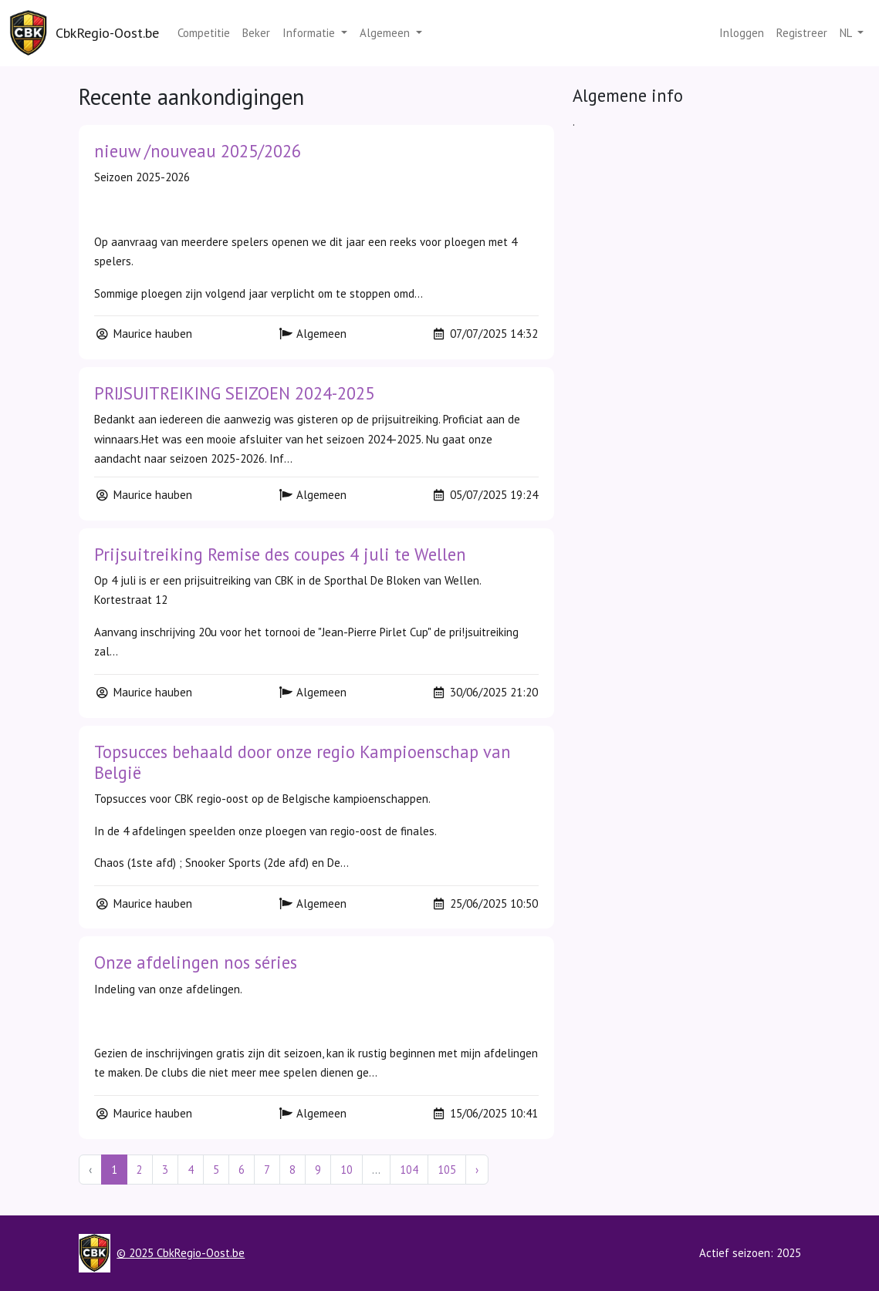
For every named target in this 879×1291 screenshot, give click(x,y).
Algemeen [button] (386, 32)
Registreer (801, 32)
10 (346, 1169)
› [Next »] (476, 1169)
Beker (256, 32)
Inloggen (741, 32)
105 (447, 1169)
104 (409, 1169)
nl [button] (847, 32)
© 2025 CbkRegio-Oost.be (181, 1252)
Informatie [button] (310, 32)
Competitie (203, 32)
